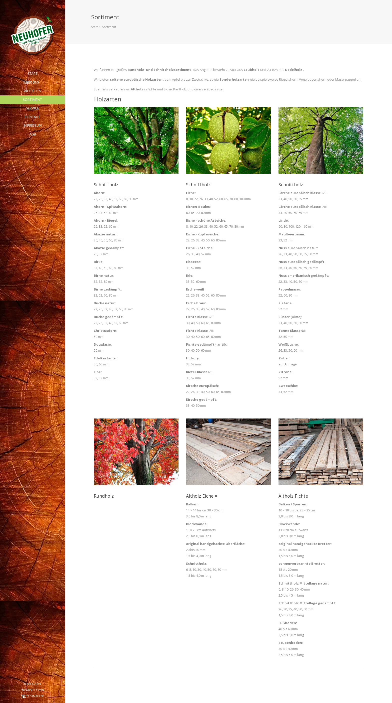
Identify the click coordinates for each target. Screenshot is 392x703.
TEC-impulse (35, 696)
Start (94, 27)
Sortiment (109, 27)
